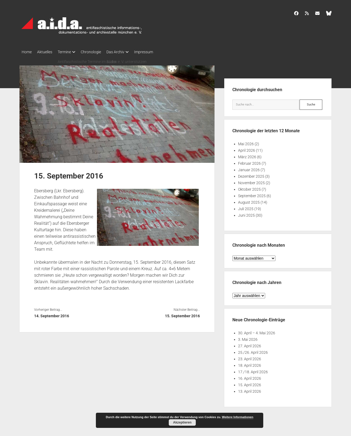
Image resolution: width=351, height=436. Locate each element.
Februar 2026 (249, 162)
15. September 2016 (182, 314)
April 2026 (246, 149)
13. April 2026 (249, 390)
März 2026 (247, 155)
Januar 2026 (249, 168)
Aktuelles (47, 52)
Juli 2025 (245, 207)
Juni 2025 (246, 214)
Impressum (157, 52)
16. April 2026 (249, 377)
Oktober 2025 (249, 188)
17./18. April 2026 (253, 370)
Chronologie (99, 52)
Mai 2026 (246, 142)
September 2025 (252, 194)
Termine (69, 52)
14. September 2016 (51, 314)
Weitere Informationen (237, 417)
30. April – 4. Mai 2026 (256, 331)
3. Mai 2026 (248, 338)
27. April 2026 (249, 344)
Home (27, 52)
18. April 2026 (249, 364)
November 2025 (251, 181)
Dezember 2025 (251, 175)
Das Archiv (126, 52)
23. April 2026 (249, 357)
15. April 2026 (249, 383)
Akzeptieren (182, 422)
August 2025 (249, 201)
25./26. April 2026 (253, 351)
